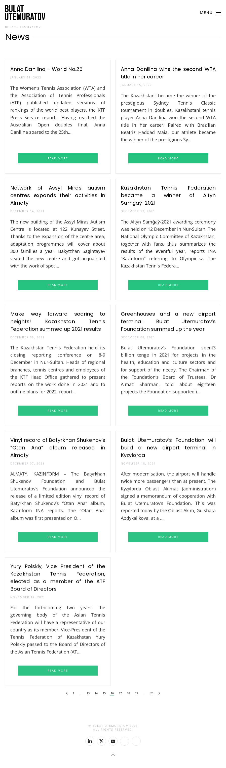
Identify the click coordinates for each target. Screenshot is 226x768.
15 (104, 691)
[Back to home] (25, 12)
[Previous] (66, 691)
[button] (210, 12)
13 (88, 691)
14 (96, 691)
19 (136, 691)
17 (120, 691)
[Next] (159, 691)
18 (128, 691)
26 (151, 691)
